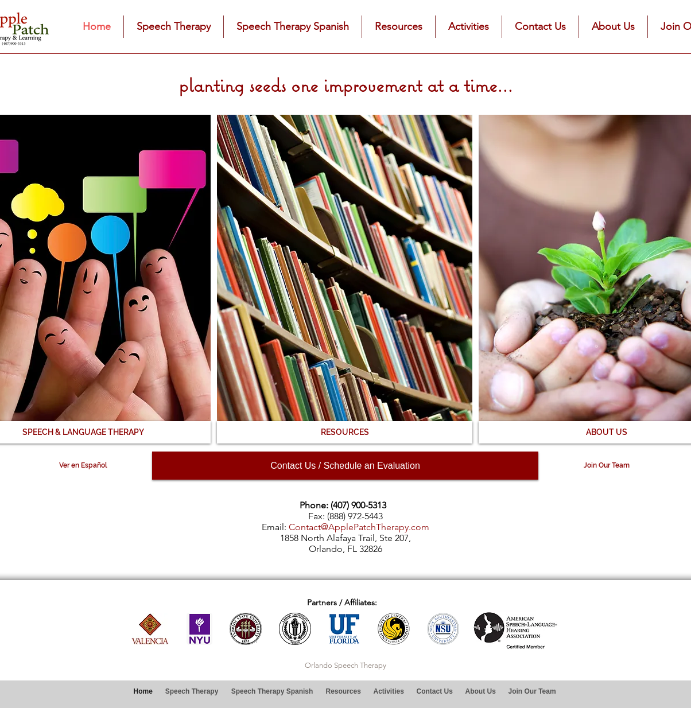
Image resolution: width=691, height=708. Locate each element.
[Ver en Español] (83, 465)
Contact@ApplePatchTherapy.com (359, 527)
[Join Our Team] (606, 465)
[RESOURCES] (344, 432)
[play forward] (452, 629)
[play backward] (145, 629)
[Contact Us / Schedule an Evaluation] (345, 466)
